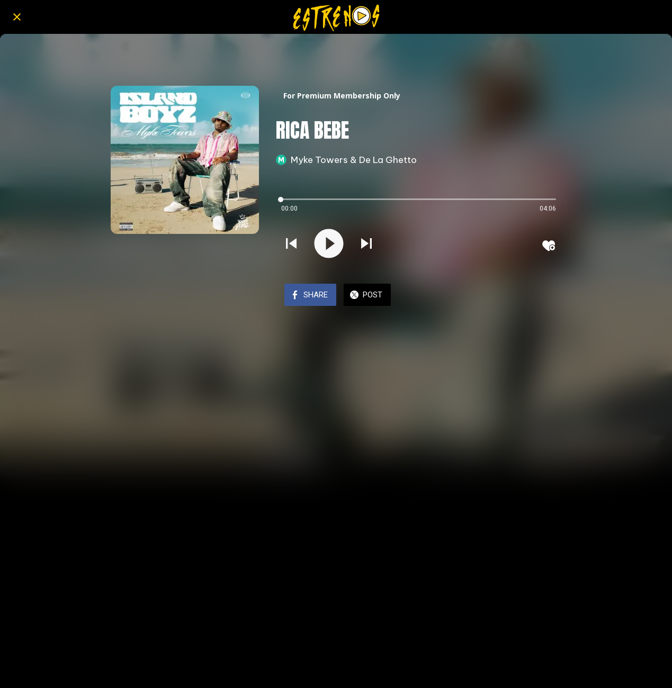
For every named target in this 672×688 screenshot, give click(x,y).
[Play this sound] (328, 245)
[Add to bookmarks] (548, 245)
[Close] (17, 17)
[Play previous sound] (291, 245)
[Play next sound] (366, 245)
